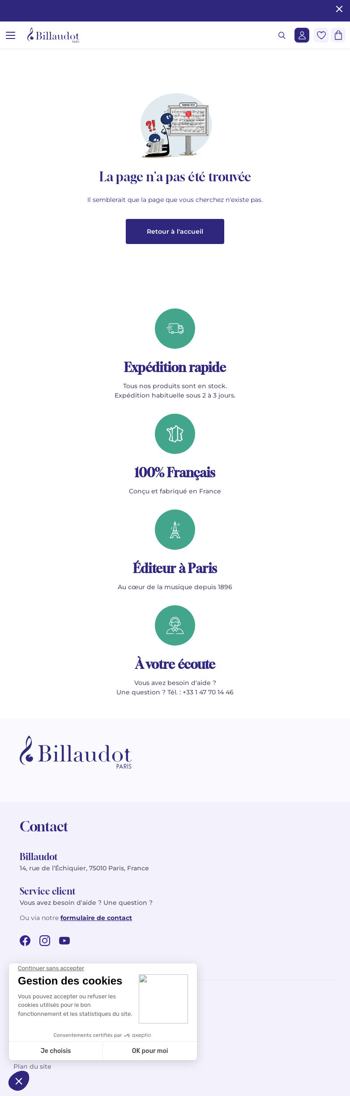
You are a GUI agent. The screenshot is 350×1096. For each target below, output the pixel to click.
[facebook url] (25, 940)
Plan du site (32, 1066)
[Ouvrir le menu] (10, 35)
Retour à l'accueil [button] (175, 231)
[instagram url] (44, 940)
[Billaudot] (53, 35)
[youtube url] (64, 940)
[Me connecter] (302, 35)
